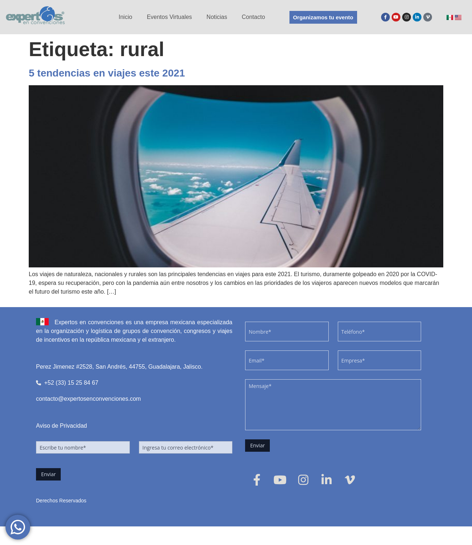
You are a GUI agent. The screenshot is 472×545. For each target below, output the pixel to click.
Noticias (217, 17)
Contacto (253, 17)
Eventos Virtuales (169, 17)
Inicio (125, 17)
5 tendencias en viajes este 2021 (107, 73)
